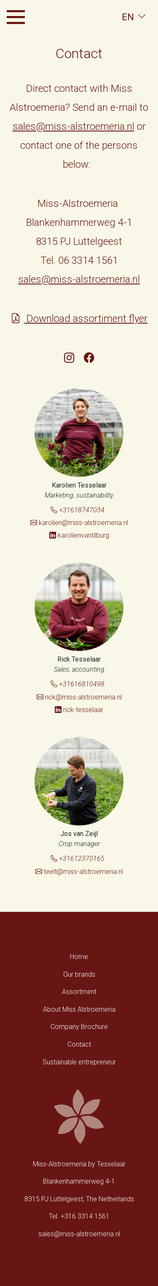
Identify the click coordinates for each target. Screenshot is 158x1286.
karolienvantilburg (79, 535)
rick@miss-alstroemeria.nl (79, 697)
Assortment (79, 992)
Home (79, 957)
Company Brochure (79, 1027)
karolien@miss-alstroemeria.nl (79, 523)
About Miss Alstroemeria (79, 1009)
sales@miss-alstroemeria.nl (73, 126)
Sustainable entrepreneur (79, 1062)
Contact (79, 1044)
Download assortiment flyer (79, 318)
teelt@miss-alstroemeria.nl (79, 872)
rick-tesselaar (79, 710)
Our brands (79, 974)
